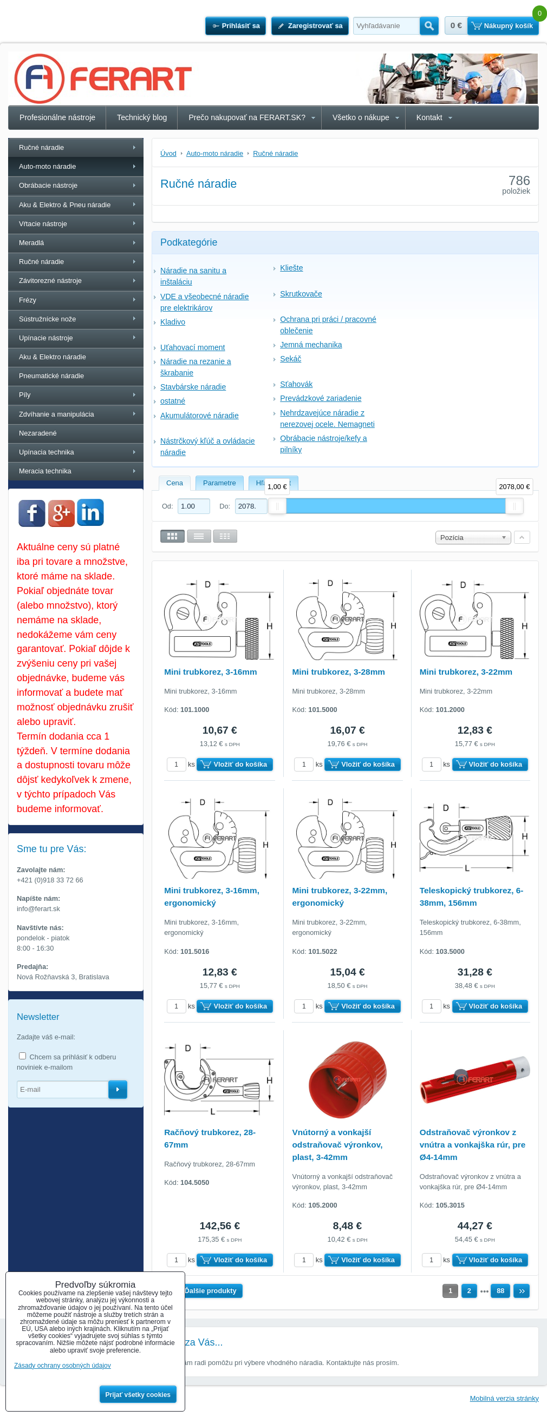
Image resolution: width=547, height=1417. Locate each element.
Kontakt (429, 117)
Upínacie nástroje (46, 338)
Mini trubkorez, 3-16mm (210, 671)
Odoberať (117, 1089)
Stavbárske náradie (193, 387)
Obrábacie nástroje (48, 185)
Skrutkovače (301, 293)
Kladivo (172, 322)
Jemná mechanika (311, 344)
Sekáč (290, 358)
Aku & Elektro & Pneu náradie (64, 205)
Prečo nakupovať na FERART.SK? (246, 117)
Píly (24, 395)
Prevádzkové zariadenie (320, 398)
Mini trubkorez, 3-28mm (338, 671)
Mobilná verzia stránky (504, 1398)
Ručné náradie (41, 147)
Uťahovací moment (192, 347)
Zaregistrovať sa (315, 26)
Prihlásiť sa (241, 26)
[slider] (277, 506)
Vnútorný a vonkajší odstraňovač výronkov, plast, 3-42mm (337, 1145)
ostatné (172, 401)
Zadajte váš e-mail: (46, 1037)
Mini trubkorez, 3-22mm (466, 671)
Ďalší (521, 1291)
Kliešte (291, 267)
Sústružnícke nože (47, 319)
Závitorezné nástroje (50, 280)
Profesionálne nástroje (57, 117)
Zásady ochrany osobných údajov (62, 1365)
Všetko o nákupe (361, 117)
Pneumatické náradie (51, 376)
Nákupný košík (508, 26)
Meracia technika (45, 471)
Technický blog (142, 117)
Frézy (27, 300)
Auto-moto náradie (47, 166)
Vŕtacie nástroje (43, 224)
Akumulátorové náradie (199, 415)
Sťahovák (296, 384)
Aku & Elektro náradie (52, 357)
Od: (186, 506)
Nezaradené (38, 433)
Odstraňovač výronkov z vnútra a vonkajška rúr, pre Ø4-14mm (473, 1145)
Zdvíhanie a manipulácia (56, 414)
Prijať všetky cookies (138, 1395)
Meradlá (31, 243)
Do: (243, 506)
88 (500, 1291)
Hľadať (429, 26)
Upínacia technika (46, 452)
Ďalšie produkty (211, 1291)
